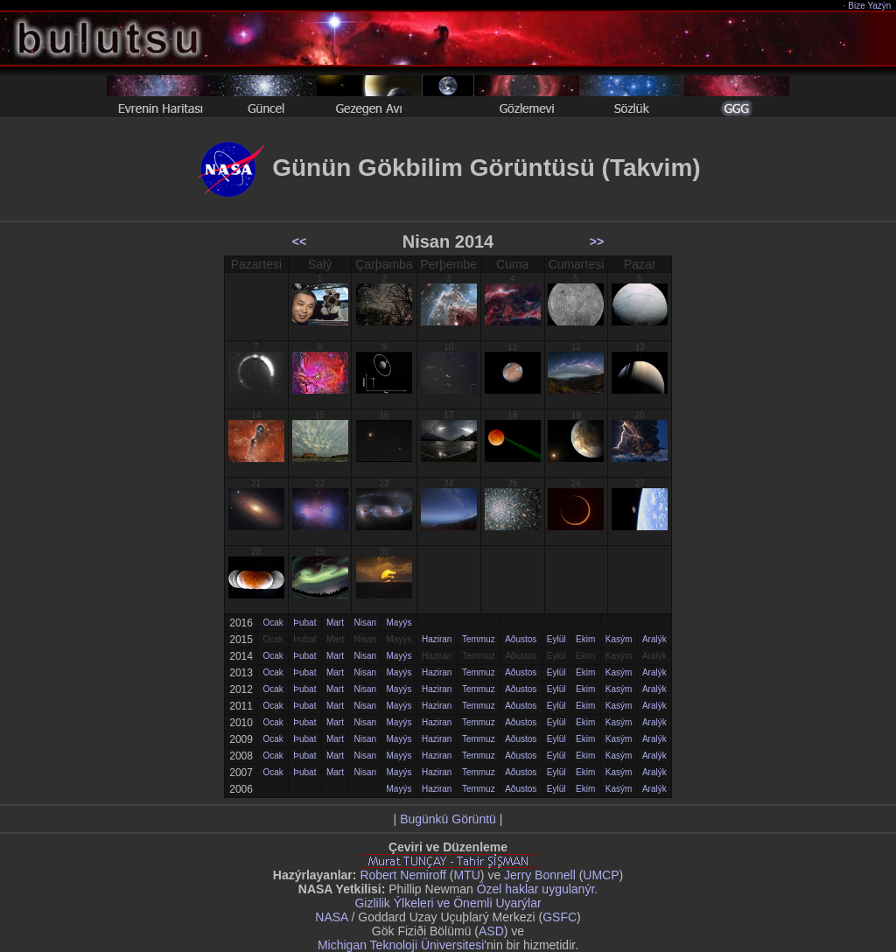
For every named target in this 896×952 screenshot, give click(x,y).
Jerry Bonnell (540, 875)
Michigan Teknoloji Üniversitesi (401, 945)
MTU (467, 875)
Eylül (556, 639)
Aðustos (520, 639)
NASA (331, 917)
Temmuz (478, 639)
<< (299, 241)
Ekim (585, 639)
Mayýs (399, 622)
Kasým (619, 639)
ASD (491, 931)
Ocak (272, 622)
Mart (335, 622)
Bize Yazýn (870, 5)
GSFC (559, 917)
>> (597, 241)
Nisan (365, 622)
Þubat (304, 622)
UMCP (601, 875)
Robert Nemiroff (403, 875)
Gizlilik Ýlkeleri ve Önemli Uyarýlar (447, 903)
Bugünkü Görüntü (448, 819)
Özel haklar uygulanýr (536, 889)
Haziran (437, 639)
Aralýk (654, 639)
